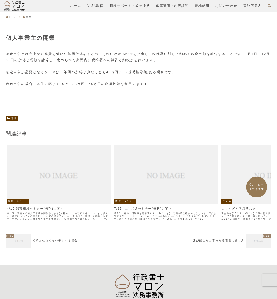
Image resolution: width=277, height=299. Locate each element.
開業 (12, 118)
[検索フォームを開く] (269, 5)
